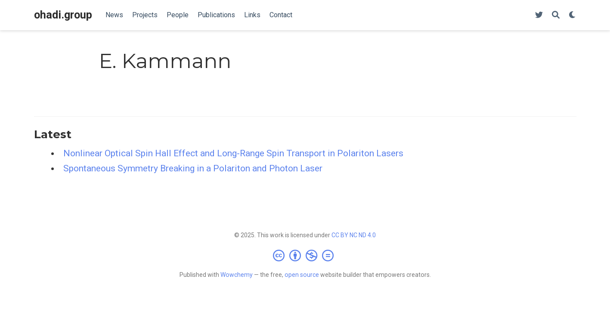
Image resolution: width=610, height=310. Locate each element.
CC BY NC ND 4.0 (353, 235)
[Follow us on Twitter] (539, 15)
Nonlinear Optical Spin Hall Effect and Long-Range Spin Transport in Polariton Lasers (233, 153)
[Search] (556, 15)
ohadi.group (63, 15)
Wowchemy (236, 274)
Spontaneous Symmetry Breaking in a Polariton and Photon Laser (192, 168)
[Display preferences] (572, 15)
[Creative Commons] (305, 255)
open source (302, 274)
